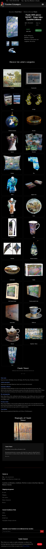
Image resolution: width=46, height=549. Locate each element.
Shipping (4, 495)
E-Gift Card (5, 518)
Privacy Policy (26, 546)
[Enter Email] (21, 531)
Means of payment (6, 500)
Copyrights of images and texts (9, 520)
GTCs (3, 513)
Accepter (40, 544)
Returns (4, 515)
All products (15, 12)
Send (42, 531)
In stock (4, 492)
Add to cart (38, 30)
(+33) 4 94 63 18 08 (14, 0)
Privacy (4, 502)
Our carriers (5, 497)
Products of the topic (30, 12)
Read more (7, 456)
